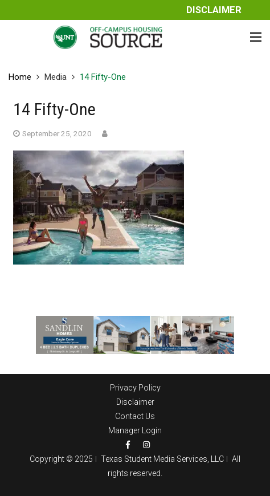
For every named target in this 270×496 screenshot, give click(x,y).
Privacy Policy (135, 387)
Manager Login (135, 430)
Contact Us (135, 416)
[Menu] (255, 37)
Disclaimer (214, 10)
